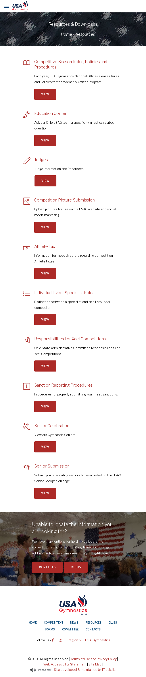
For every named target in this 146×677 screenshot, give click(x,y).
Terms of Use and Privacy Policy (93, 659)
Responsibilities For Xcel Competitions (70, 339)
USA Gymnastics (97, 640)
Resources (93, 622)
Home (33, 622)
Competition (53, 622)
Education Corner (50, 113)
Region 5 (74, 640)
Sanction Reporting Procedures (63, 385)
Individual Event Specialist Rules (64, 292)
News (74, 622)
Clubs (76, 567)
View (45, 94)
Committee (70, 629)
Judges (41, 159)
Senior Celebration (51, 425)
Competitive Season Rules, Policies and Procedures (70, 64)
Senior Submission (51, 466)
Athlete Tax (44, 246)
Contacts (47, 567)
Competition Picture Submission (64, 200)
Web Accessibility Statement (64, 664)
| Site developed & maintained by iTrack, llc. (73, 669)
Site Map (94, 664)
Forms (50, 629)
